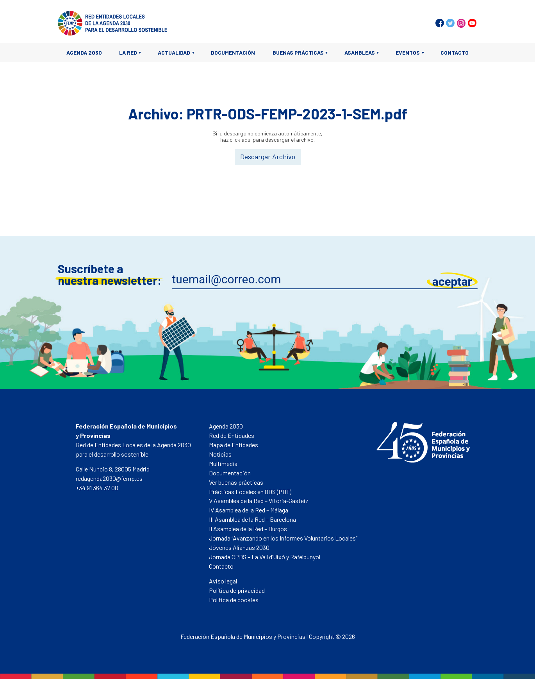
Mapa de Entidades (233, 444)
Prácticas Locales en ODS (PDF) (250, 491)
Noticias (220, 454)
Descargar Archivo (267, 156)
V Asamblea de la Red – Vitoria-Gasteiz (259, 500)
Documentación (233, 52)
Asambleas (359, 52)
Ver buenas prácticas (236, 482)
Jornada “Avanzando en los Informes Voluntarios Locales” (283, 538)
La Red (128, 52)
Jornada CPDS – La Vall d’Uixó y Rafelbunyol (264, 556)
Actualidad (174, 52)
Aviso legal (223, 581)
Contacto (454, 52)
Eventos (408, 52)
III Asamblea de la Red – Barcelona (252, 519)
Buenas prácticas (298, 52)
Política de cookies (234, 599)
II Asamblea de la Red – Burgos (248, 528)
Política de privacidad (237, 590)
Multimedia (223, 463)
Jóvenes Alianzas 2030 (239, 547)
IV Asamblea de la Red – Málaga (248, 510)
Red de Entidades (231, 435)
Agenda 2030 (84, 52)
